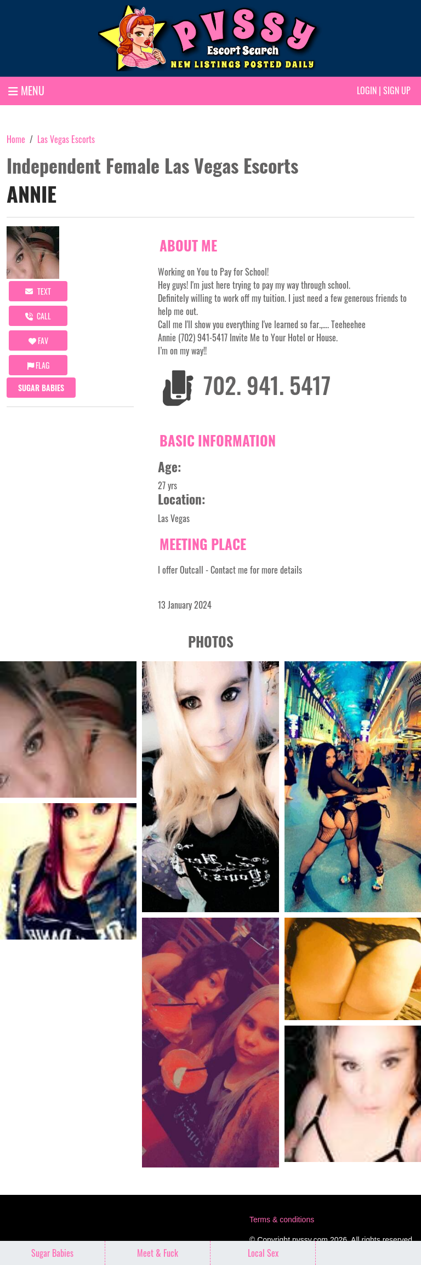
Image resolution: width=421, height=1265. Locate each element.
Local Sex (263, 1253)
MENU (26, 90)
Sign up (397, 90)
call (38, 316)
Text (38, 291)
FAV (38, 340)
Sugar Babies (41, 387)
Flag (38, 365)
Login (367, 90)
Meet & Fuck (157, 1253)
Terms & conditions (281, 1219)
